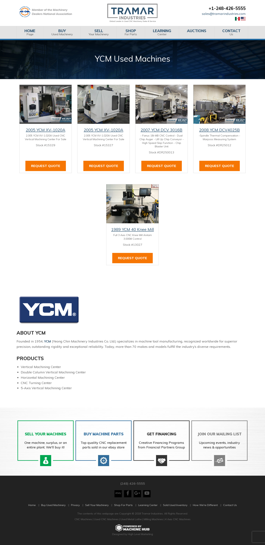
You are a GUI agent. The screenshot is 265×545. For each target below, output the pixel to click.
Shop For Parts (123, 506)
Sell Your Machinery (97, 506)
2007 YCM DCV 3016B (161, 129)
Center (162, 32)
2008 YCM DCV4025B (219, 129)
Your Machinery (99, 32)
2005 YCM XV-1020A (45, 129)
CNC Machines (84, 520)
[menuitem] (30, 32)
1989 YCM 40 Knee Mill (132, 229)
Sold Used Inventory (175, 506)
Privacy (75, 506)
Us (231, 32)
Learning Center (148, 506)
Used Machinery (62, 32)
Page (29, 32)
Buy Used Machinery (53, 506)
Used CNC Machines (106, 520)
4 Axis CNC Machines (177, 520)
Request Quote (45, 166)
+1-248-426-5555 (227, 8)
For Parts (131, 32)
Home (32, 506)
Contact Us (230, 506)
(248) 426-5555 (132, 484)
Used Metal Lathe (131, 520)
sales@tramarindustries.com (224, 14)
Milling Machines (153, 520)
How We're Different (205, 506)
